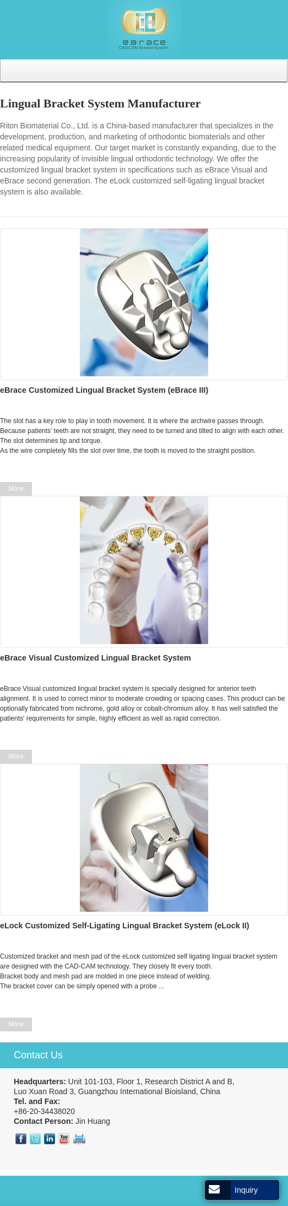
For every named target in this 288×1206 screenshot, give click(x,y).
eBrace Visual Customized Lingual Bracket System (95, 657)
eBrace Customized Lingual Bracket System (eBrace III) (104, 390)
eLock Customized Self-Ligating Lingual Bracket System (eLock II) (124, 925)
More (15, 489)
